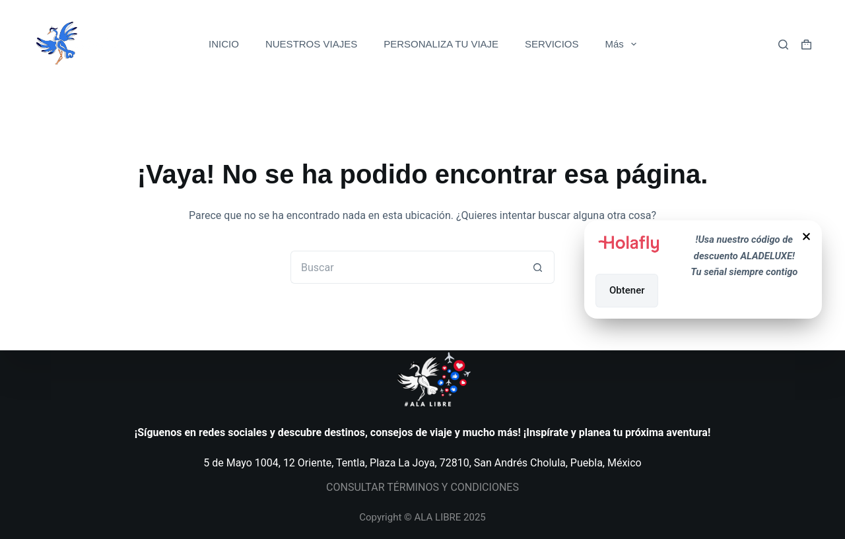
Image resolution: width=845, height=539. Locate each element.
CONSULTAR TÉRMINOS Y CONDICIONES (422, 487)
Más (623, 44)
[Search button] (538, 267)
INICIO (224, 43)
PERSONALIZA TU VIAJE (441, 43)
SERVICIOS (551, 43)
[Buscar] (783, 44)
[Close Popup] (806, 238)
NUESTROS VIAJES (311, 43)
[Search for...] (406, 267)
